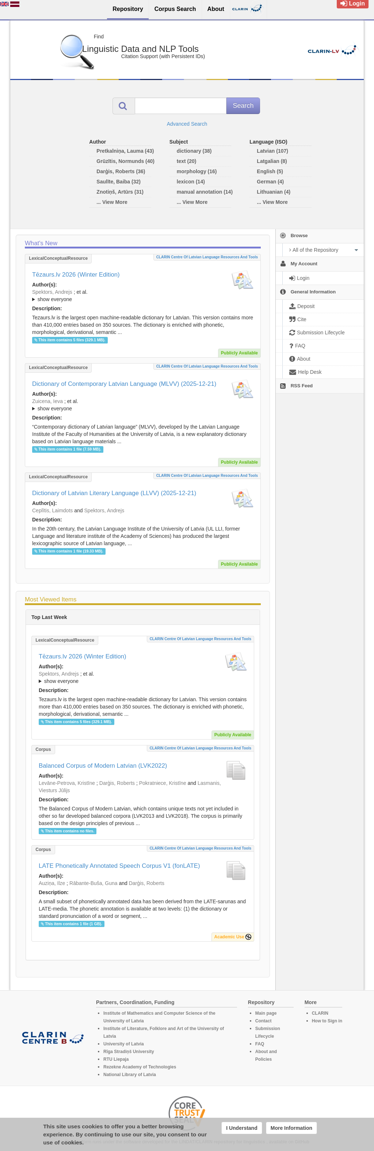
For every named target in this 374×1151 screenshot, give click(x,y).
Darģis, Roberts (117, 783)
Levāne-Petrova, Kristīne (67, 783)
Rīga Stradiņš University (128, 1051)
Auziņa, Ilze (52, 883)
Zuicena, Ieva (47, 401)
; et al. (142, 296)
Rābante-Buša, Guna (93, 883)
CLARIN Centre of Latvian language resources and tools (207, 257)
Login (352, 3)
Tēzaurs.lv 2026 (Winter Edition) (76, 274)
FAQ (259, 1043)
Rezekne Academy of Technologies (139, 1067)
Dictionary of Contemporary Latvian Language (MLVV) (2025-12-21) (124, 383)
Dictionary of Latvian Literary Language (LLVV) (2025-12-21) (114, 493)
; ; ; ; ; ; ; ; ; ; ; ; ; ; (142, 295)
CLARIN (320, 1013)
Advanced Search (187, 124)
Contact (263, 1020)
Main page (266, 1013)
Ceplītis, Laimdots (52, 510)
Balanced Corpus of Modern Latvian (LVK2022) (103, 765)
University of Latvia (123, 1043)
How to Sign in (327, 1020)
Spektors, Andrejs (52, 292)
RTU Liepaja (116, 1059)
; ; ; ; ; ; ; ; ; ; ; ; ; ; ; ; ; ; (142, 405)
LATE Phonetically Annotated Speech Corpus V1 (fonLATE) (119, 865)
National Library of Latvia (129, 1074)
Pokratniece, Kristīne (162, 783)
